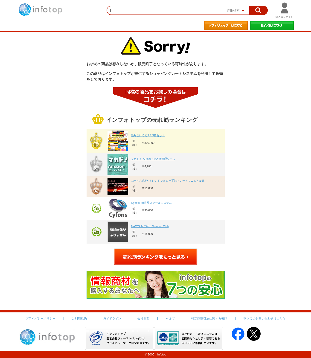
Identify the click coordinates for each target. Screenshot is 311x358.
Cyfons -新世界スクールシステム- (152, 202)
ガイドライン (112, 318)
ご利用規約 (79, 318)
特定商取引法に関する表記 (209, 318)
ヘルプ (170, 318)
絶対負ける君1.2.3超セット (148, 135)
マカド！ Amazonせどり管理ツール (153, 158)
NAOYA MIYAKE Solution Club (150, 226)
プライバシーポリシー (40, 318)
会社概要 (143, 318)
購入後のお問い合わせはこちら (264, 318)
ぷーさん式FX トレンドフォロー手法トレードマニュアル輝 (167, 180)
